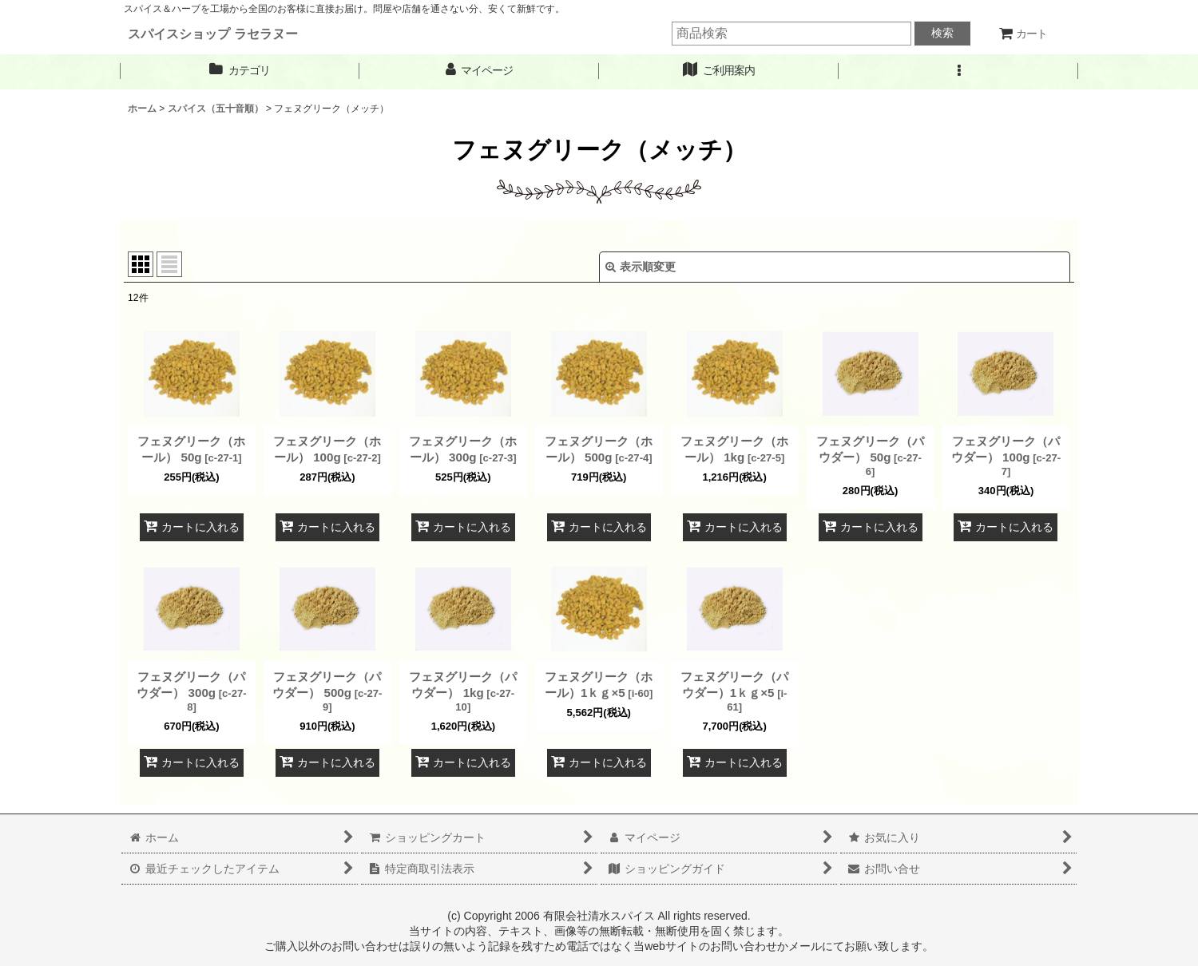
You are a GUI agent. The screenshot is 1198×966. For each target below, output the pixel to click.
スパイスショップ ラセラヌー (213, 33)
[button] (958, 70)
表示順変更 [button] (640, 266)
